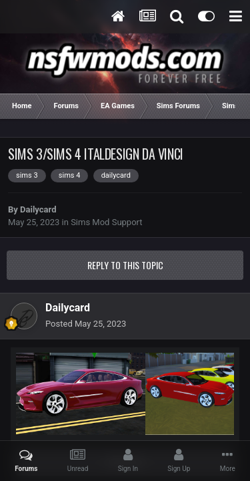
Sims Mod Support (106, 222)
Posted (85, 324)
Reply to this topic (125, 265)
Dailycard (38, 209)
